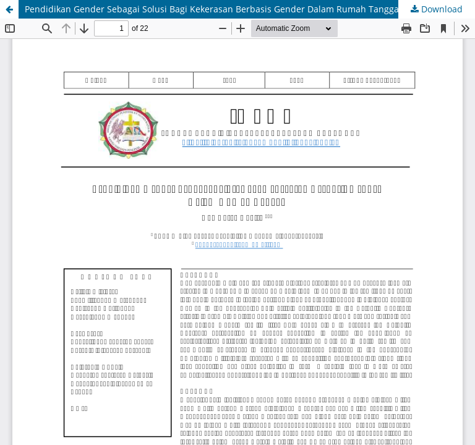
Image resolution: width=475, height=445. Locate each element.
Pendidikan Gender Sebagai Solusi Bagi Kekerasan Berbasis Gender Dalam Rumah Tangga (212, 9)
